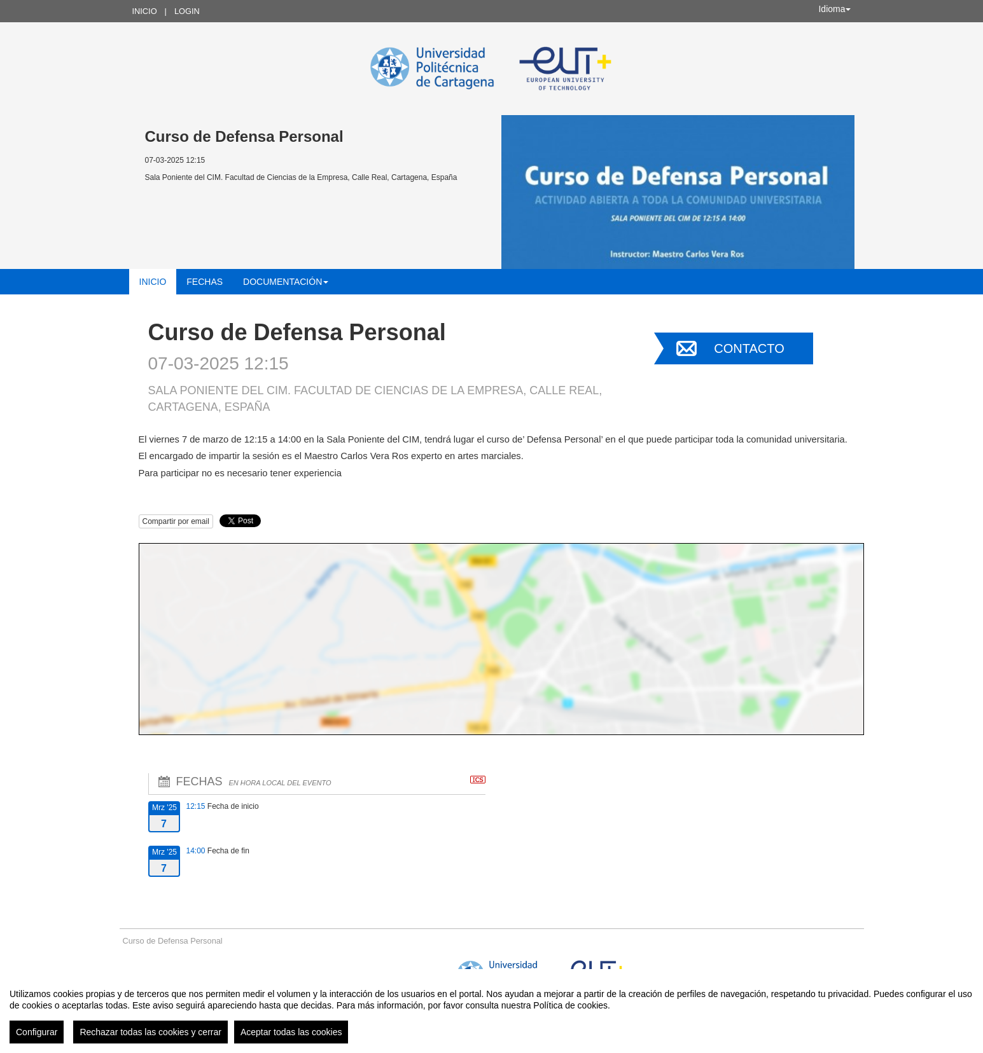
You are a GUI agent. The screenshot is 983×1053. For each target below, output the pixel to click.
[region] (491, 1011)
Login (187, 11)
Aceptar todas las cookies (291, 1032)
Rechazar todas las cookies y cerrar (150, 1032)
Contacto (749, 348)
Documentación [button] (285, 282)
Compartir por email (176, 521)
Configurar (36, 1032)
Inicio (144, 11)
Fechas (204, 282)
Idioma (834, 9)
